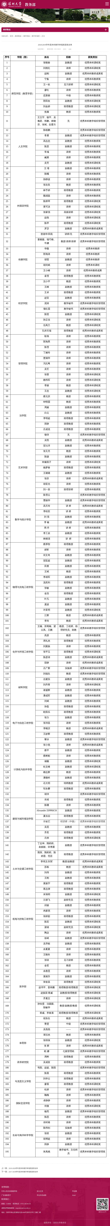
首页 (11, 36)
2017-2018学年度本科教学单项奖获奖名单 (23, 1172)
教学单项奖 (36, 36)
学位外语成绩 (41, 1195)
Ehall (74, 1195)
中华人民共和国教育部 (9, 1191)
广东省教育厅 (6, 1195)
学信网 (74, 1191)
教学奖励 (26, 36)
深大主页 (40, 1191)
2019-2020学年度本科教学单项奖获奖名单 (23, 1168)
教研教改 (18, 36)
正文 (43, 36)
